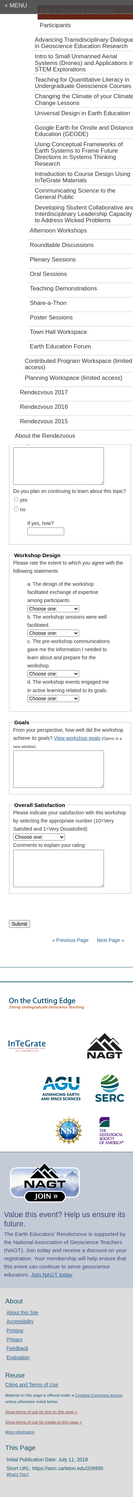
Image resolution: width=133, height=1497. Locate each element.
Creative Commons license (99, 1395)
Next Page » (109, 940)
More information (20, 1432)
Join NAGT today (51, 1275)
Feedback (17, 1348)
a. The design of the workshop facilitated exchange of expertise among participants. (62, 592)
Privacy (14, 1339)
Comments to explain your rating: (49, 845)
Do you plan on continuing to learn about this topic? (69, 491)
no (23, 509)
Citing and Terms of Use (31, 1384)
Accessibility (19, 1321)
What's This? (17, 1474)
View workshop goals (77, 738)
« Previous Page (70, 940)
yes (24, 500)
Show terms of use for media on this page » (43, 1422)
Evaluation (17, 1357)
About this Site (22, 1312)
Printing (14, 1330)
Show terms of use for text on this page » (41, 1412)
